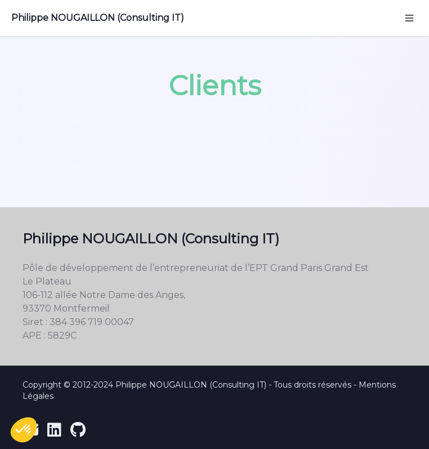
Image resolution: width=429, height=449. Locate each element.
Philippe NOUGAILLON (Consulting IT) (97, 17)
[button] (23, 429)
